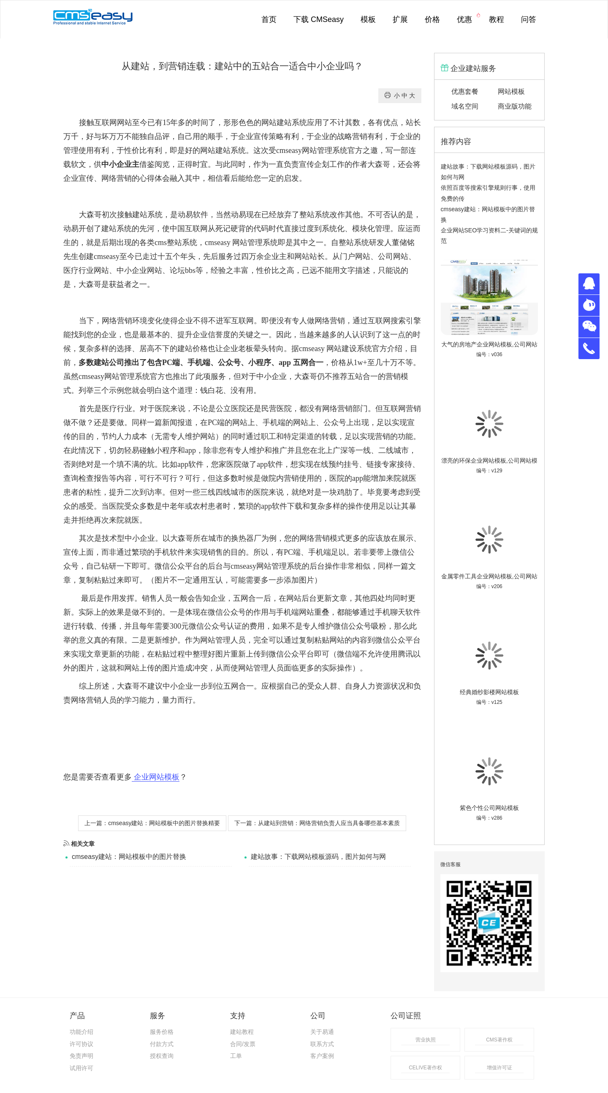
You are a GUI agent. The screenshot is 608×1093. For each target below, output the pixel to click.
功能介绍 (81, 1031)
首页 (269, 19)
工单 (236, 1055)
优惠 (468, 18)
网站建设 (341, 348)
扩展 (400, 19)
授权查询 (162, 1055)
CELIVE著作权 (425, 1068)
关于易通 (322, 1031)
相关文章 (79, 843)
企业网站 (147, 270)
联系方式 (322, 1044)
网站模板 (511, 91)
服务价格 (162, 1031)
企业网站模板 (155, 777)
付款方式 (162, 1044)
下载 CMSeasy (318, 19)
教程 (496, 19)
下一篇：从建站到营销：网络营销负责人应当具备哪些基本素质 (317, 823)
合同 (236, 1044)
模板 (368, 19)
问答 (528, 19)
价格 (432, 19)
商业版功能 (515, 106)
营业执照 (425, 1040)
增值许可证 (499, 1068)
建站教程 (242, 1031)
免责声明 (81, 1055)
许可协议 (81, 1044)
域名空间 (464, 106)
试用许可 (81, 1068)
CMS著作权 (499, 1040)
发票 (249, 1044)
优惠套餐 (464, 91)
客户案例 (322, 1055)
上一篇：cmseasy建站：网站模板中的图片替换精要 (152, 823)
